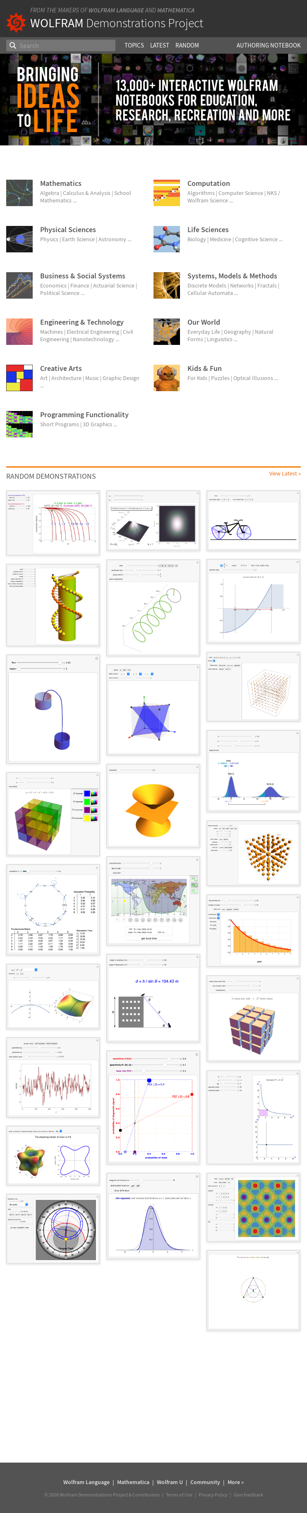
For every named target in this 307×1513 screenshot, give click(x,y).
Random (187, 45)
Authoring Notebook (269, 45)
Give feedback (248, 1495)
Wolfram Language (116, 10)
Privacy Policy (213, 1495)
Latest (159, 45)
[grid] (153, 914)
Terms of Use (179, 1495)
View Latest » (285, 473)
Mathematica (175, 10)
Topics (134, 45)
